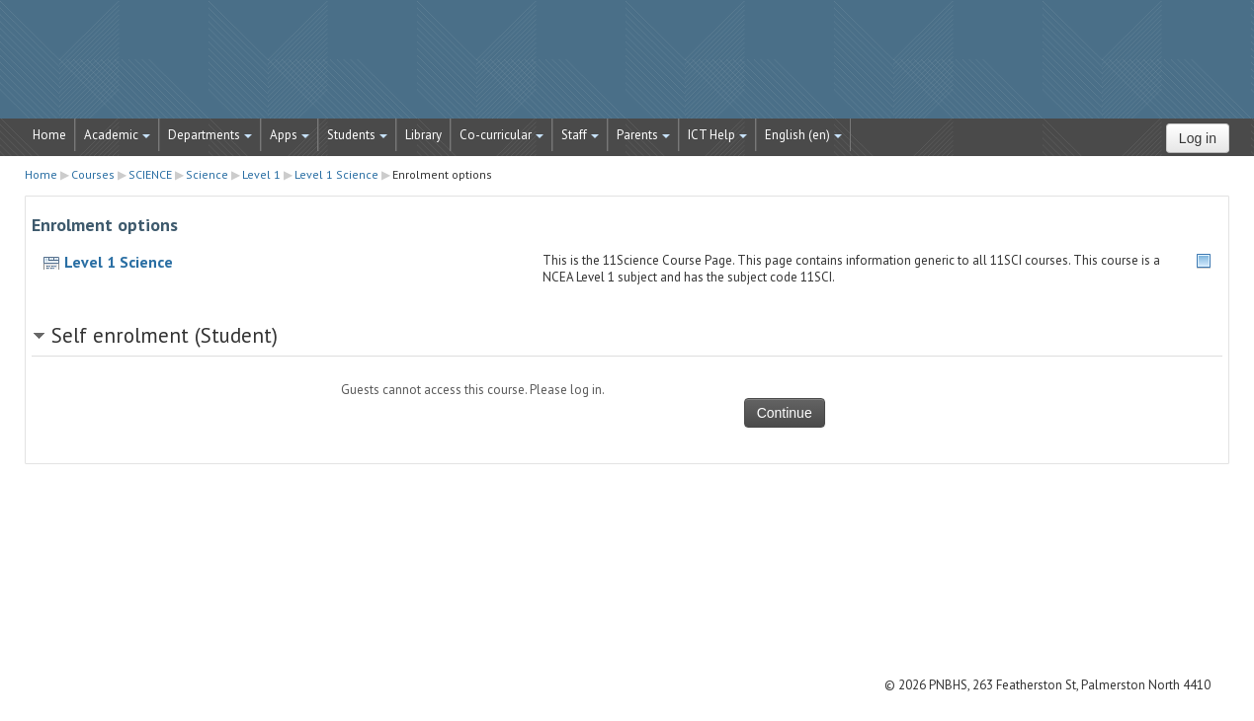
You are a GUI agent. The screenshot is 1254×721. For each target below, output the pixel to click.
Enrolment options (442, 174)
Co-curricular (501, 134)
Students (357, 134)
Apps (289, 134)
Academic (117, 134)
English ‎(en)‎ (803, 134)
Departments (210, 134)
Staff (580, 134)
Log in (1197, 138)
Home (49, 134)
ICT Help (717, 134)
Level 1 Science (118, 262)
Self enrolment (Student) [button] (164, 335)
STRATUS (627, 69)
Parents (643, 134)
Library (423, 134)
